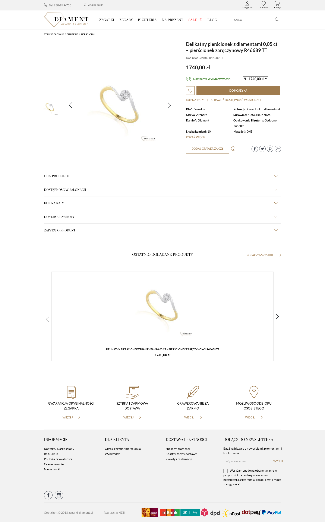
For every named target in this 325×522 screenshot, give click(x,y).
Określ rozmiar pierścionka (123, 448)
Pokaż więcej (196, 137)
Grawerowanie (54, 464)
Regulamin (51, 454)
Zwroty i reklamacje (179, 459)
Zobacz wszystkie (264, 255)
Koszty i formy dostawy (181, 454)
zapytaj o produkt (161, 230)
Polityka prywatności (58, 459)
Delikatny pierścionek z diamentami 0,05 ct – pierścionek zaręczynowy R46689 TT (162, 349)
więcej (71, 417)
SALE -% (195, 19)
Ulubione (263, 5)
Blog (212, 19)
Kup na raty (195, 100)
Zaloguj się (247, 5)
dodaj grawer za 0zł (207, 148)
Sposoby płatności (178, 448)
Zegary (126, 19)
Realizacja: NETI (114, 512)
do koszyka (238, 90)
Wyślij (278, 461)
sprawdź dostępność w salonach (236, 100)
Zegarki (106, 19)
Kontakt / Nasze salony (59, 448)
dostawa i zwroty (161, 217)
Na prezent (172, 19)
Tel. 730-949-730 (57, 5)
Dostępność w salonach (161, 189)
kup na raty (161, 203)
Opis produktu (161, 176)
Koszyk (277, 5)
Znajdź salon (93, 4)
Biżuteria (147, 19)
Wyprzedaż (112, 454)
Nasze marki (52, 469)
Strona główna (54, 34)
